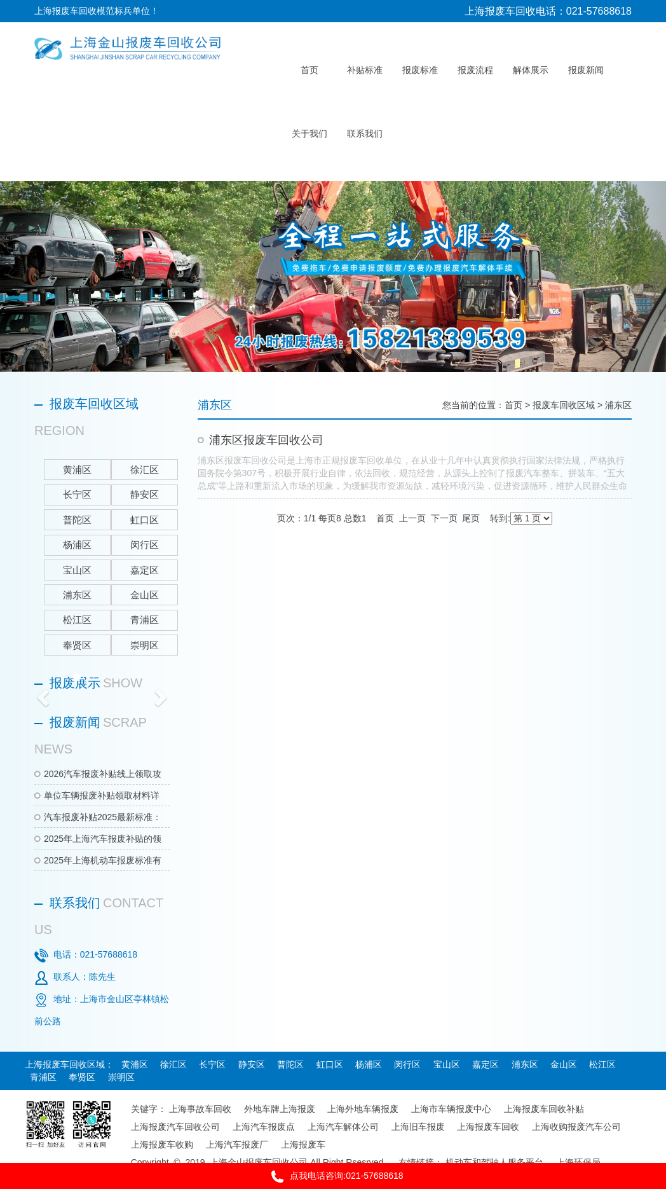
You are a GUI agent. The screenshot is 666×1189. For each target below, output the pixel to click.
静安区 (251, 1064)
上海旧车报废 (418, 1127)
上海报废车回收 (488, 1127)
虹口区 (329, 1064)
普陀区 (290, 1064)
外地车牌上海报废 (279, 1109)
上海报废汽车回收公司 (175, 1127)
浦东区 (618, 405)
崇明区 (121, 1077)
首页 (513, 405)
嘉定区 (485, 1064)
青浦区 (43, 1077)
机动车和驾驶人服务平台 (494, 1162)
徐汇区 (173, 1064)
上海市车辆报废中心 (451, 1109)
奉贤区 (82, 1077)
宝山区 (446, 1064)
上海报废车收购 (162, 1144)
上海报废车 (303, 1144)
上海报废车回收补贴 (544, 1109)
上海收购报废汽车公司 (576, 1127)
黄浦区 (134, 1064)
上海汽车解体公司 (343, 1127)
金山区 (563, 1064)
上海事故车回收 (200, 1109)
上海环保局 (578, 1162)
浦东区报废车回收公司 (266, 440)
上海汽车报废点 (264, 1127)
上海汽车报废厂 (237, 1144)
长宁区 (212, 1064)
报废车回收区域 (564, 405)
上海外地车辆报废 (362, 1109)
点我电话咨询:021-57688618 (332, 1177)
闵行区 (407, 1064)
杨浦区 (368, 1064)
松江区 (602, 1064)
